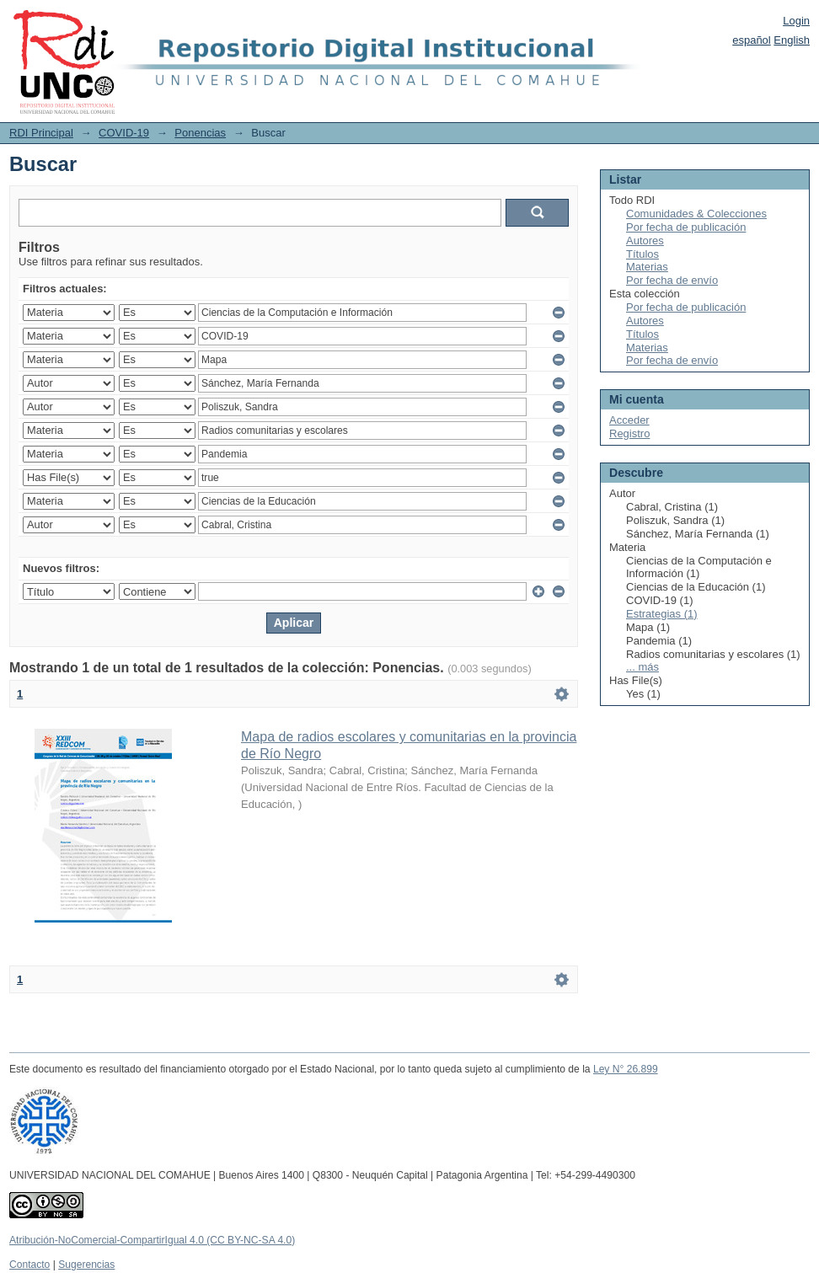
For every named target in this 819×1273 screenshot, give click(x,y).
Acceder (629, 420)
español (751, 40)
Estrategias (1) (662, 613)
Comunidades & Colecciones (696, 213)
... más (642, 667)
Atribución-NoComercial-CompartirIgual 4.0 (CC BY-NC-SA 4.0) (152, 1240)
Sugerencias (86, 1264)
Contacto (29, 1264)
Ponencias (200, 132)
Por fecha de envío (672, 280)
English (792, 40)
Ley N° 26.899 (625, 1069)
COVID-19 (124, 132)
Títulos (642, 254)
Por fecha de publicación (686, 227)
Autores (645, 240)
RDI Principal (41, 132)
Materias (647, 266)
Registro (629, 433)
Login (796, 20)
